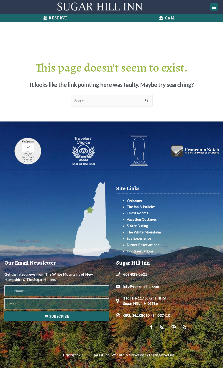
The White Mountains (144, 232)
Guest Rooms (137, 213)
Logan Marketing (161, 355)
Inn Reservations (140, 251)
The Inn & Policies (141, 207)
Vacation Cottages (142, 219)
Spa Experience (139, 238)
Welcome (135, 200)
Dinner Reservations (143, 245)
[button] (214, 7)
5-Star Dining (137, 226)
